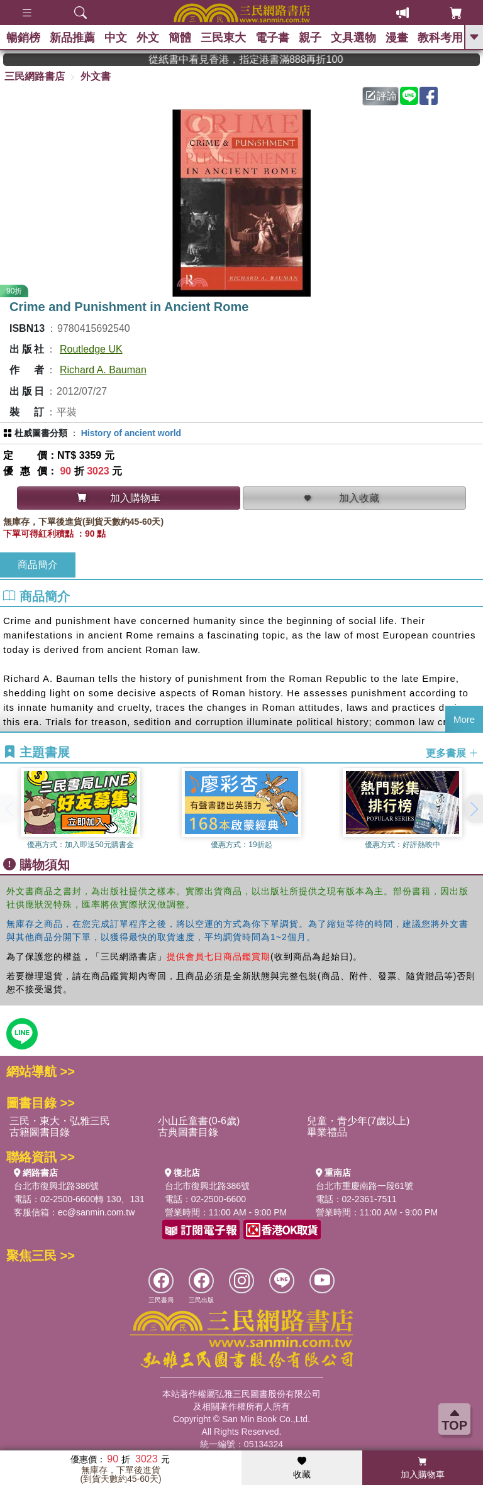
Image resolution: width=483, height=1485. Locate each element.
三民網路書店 (34, 76)
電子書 (272, 37)
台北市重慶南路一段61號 (365, 1186)
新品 (72, 37)
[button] (473, 809)
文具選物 (353, 37)
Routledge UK (91, 349)
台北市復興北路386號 (56, 1186)
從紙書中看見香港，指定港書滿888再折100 (272, 59)
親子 (310, 37)
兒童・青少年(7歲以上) (358, 1120)
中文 (115, 37)
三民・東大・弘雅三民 (59, 1120)
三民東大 (223, 37)
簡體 (180, 37)
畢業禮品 (327, 1132)
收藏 (302, 1468)
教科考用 (440, 37)
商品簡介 (38, 564)
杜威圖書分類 (40, 433)
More (464, 719)
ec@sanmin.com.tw (96, 1212)
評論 (381, 95)
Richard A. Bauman (103, 369)
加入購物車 (423, 1468)
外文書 (95, 76)
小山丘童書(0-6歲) (199, 1120)
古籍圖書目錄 (39, 1132)
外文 (147, 37)
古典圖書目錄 (188, 1132)
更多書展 (452, 752)
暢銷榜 (23, 37)
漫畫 (397, 37)
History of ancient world (131, 433)
